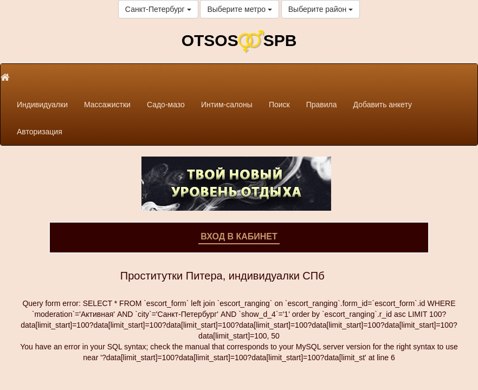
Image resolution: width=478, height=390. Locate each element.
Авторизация (39, 131)
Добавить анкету (382, 104)
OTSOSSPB (239, 40)
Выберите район (320, 9)
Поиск (279, 104)
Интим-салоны (227, 104)
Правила (321, 104)
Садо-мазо (166, 104)
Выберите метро (239, 9)
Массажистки (107, 104)
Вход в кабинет (239, 236)
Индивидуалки (42, 104)
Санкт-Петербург (158, 9)
